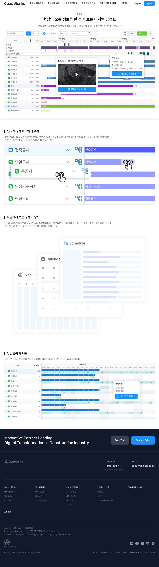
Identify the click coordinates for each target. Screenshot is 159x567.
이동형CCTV (71, 496)
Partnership (150, 552)
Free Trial (120, 440)
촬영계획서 (8, 496)
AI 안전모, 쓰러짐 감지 (43, 500)
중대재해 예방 (40, 487)
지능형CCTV (71, 492)
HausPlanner (106, 552)
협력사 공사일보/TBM (105, 500)
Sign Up (149, 3)
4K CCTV (70, 505)
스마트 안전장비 (72, 487)
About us (94, 552)
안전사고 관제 (40, 492)
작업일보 (100, 492)
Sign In (138, 3)
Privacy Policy (136, 552)
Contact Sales (143, 440)
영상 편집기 (8, 500)
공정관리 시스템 (103, 487)
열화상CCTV (71, 500)
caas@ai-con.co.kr (143, 465)
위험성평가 (39, 496)
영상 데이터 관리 (10, 492)
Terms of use (120, 552)
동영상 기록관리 (10, 487)
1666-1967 (112, 465)
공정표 (99, 496)
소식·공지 (7, 512)
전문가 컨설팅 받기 (135, 487)
